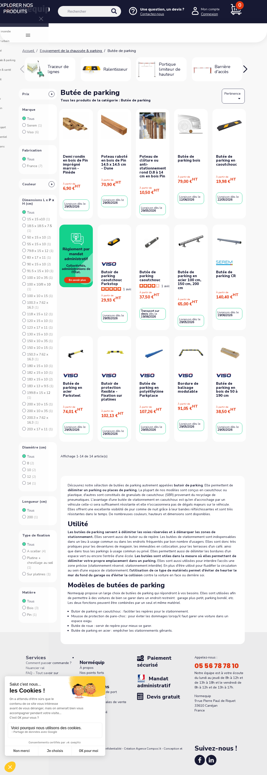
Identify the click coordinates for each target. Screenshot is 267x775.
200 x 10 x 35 (40, 411)
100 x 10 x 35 (40, 277)
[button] (245, 69)
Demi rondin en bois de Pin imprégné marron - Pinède (75, 164)
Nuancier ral (35, 668)
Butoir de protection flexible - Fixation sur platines (111, 391)
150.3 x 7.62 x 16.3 (37, 356)
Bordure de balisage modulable (188, 387)
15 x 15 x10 (38, 219)
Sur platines (38, 574)
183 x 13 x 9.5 (40, 386)
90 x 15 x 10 (39, 264)
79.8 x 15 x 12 (40, 251)
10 (31, 470)
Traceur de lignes (58, 69)
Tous (30, 119)
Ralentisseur (115, 69)
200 (32, 517)
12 (31, 476)
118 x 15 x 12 (40, 314)
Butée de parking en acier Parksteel (72, 389)
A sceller (36, 551)
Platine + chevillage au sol (40, 563)
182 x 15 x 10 (40, 372)
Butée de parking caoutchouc (149, 276)
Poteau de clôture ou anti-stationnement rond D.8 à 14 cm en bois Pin (152, 166)
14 (31, 483)
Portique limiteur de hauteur (169, 69)
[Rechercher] (89, 11)
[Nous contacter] (156, 11)
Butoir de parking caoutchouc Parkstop (111, 278)
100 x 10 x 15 (40, 296)
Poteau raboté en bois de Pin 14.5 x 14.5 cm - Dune (114, 162)
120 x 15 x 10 (40, 321)
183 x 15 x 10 (40, 379)
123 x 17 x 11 (40, 327)
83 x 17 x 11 (39, 257)
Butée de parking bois (189, 158)
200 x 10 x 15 (40, 404)
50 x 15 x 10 (39, 237)
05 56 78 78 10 (217, 666)
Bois (33, 608)
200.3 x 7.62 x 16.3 (37, 420)
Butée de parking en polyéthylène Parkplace (151, 389)
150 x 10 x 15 (40, 347)
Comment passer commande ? (48, 663)
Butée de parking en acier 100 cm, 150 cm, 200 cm (189, 280)
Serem (34, 125)
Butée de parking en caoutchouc (226, 160)
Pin (32, 614)
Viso (33, 132)
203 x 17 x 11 (40, 429)
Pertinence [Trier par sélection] (233, 96)
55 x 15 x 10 (39, 244)
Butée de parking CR (226, 274)
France (34, 166)
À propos (87, 667)
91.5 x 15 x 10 (40, 271)
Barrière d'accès (222, 69)
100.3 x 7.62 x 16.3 (37, 305)
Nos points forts (92, 672)
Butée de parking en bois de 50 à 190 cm (227, 389)
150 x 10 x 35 (40, 341)
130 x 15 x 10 (40, 334)
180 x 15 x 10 (40, 366)
